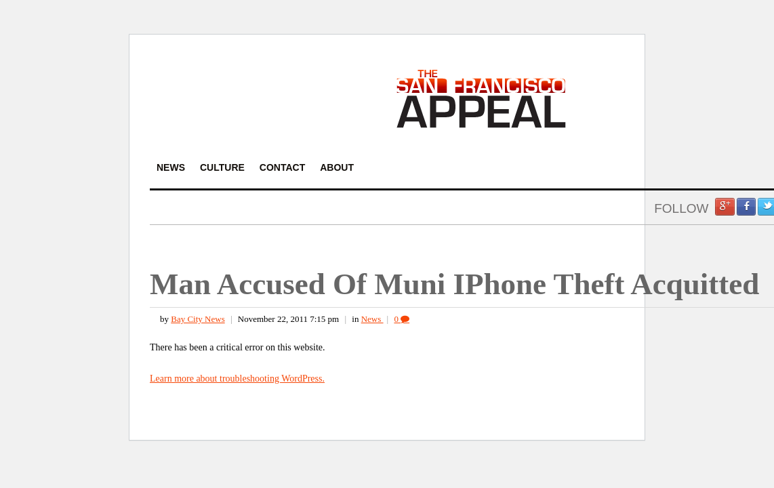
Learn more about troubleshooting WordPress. (237, 378)
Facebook (746, 207)
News (372, 319)
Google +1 (724, 207)
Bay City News (197, 319)
